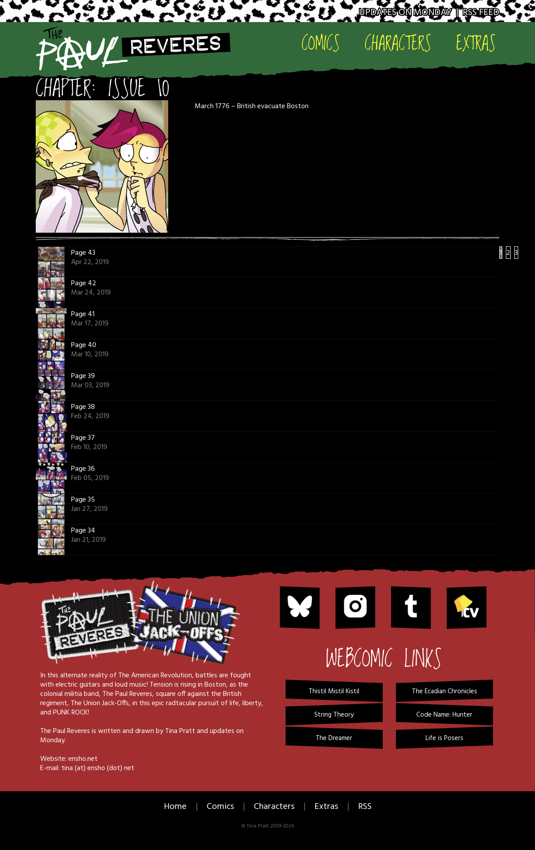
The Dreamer (334, 738)
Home (175, 807)
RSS (365, 807)
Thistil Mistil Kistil (334, 691)
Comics (320, 43)
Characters (398, 43)
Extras (476, 43)
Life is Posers (444, 738)
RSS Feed (481, 12)
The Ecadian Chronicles (444, 691)
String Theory (334, 715)
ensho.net (83, 759)
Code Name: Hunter (444, 715)
